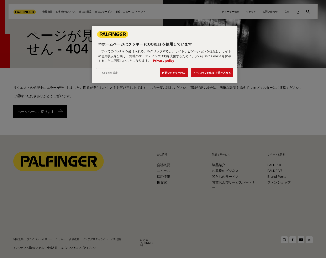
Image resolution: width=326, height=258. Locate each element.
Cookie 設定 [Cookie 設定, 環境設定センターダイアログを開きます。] (110, 72)
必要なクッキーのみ (174, 72)
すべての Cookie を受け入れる (212, 72)
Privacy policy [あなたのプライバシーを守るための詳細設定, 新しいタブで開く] (163, 60)
